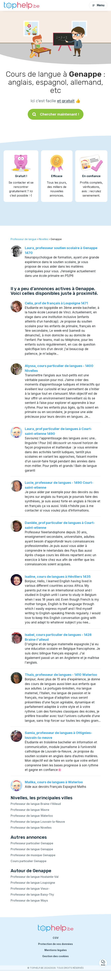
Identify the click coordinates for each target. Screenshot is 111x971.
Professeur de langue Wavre (30, 810)
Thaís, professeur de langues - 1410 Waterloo (61, 675)
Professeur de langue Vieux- (30, 888)
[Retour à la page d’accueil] (22, 5)
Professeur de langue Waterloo (32, 815)
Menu (98, 5)
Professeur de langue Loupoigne (33, 882)
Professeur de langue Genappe (32, 849)
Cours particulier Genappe (28, 861)
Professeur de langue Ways (29, 900)
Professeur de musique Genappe (33, 855)
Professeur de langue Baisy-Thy (32, 894)
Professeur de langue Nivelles (31, 827)
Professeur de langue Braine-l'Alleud (36, 804)
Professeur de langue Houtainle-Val (34, 876)
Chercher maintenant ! (55, 114)
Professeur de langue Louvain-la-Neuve (38, 821)
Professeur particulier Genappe (32, 843)
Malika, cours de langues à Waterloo (54, 782)
